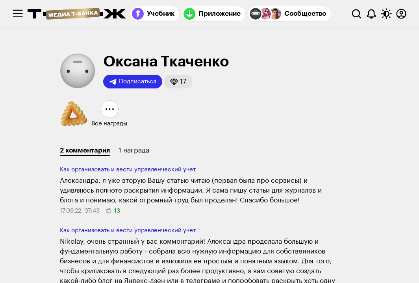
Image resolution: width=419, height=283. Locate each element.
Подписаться (132, 82)
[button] (178, 81)
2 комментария (85, 150)
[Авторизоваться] (401, 14)
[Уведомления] (371, 14)
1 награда (134, 150)
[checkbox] (18, 14)
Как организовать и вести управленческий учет (128, 170)
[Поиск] (356, 14)
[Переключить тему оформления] (386, 14)
